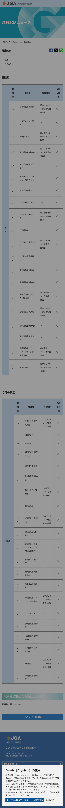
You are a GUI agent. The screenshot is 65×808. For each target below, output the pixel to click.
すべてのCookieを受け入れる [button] (17, 800)
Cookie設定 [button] (50, 800)
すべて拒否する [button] (37, 800)
